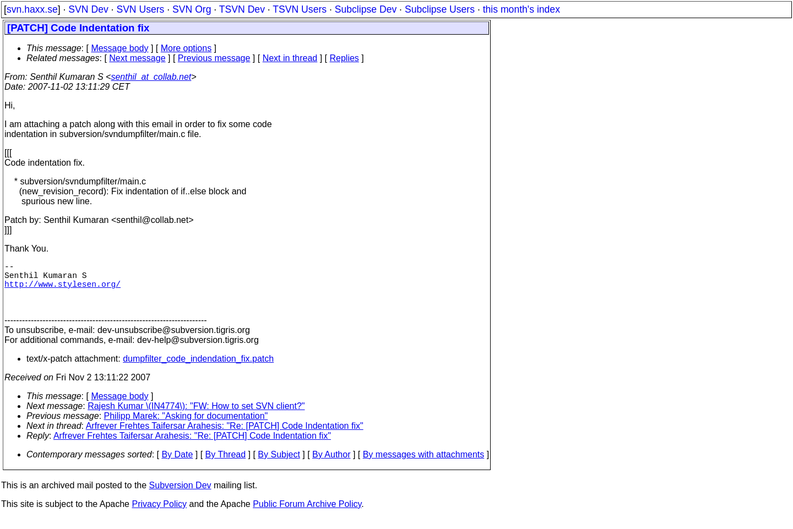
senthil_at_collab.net (151, 76)
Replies (344, 58)
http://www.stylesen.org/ (62, 290)
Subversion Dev (180, 496)
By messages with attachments (424, 465)
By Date (177, 465)
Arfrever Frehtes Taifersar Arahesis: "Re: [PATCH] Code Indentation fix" (224, 436)
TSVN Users (300, 9)
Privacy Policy (159, 515)
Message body (119, 48)
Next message (137, 58)
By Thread (225, 465)
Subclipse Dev (366, 9)
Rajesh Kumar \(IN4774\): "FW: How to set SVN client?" (196, 417)
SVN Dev (88, 9)
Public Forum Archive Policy (307, 515)
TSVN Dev (242, 9)
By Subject (279, 465)
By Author (331, 465)
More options (186, 48)
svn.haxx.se (32, 9)
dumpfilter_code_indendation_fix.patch (198, 369)
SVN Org (191, 9)
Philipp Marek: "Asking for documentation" (186, 427)
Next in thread (290, 58)
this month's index (521, 9)
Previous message (214, 58)
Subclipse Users (440, 9)
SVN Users (140, 9)
